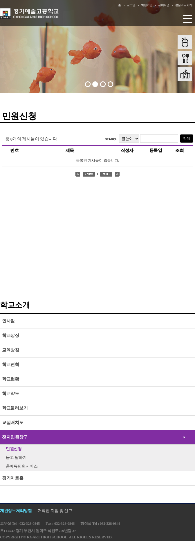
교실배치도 (13, 422)
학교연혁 (10, 364)
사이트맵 (163, 5)
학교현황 (10, 379)
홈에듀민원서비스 (22, 466)
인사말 (8, 321)
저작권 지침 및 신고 (55, 510)
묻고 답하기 (16, 457)
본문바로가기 (183, 5)
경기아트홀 (13, 478)
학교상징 (10, 335)
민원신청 (14, 449)
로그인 (131, 5)
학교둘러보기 (15, 408)
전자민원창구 (15, 437)
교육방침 (10, 350)
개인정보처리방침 (16, 510)
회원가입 (146, 5)
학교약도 (10, 393)
